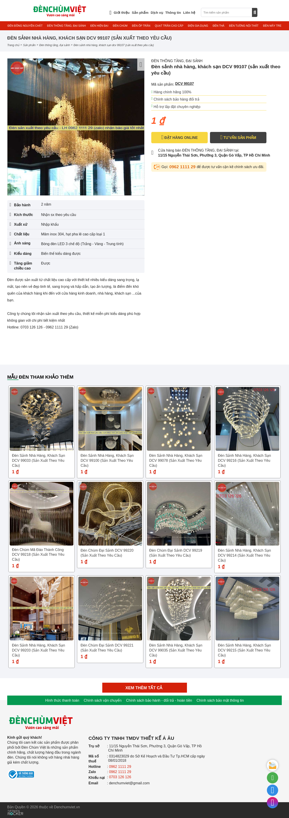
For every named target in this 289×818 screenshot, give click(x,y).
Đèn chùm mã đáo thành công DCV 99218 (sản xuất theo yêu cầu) (38, 554)
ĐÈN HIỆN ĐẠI (99, 25)
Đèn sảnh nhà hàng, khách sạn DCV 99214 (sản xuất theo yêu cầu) (244, 555)
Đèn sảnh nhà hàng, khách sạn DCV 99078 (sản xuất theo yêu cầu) (175, 460)
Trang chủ (13, 45)
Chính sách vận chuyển (102, 700)
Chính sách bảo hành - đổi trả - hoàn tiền (159, 700)
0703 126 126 (120, 777)
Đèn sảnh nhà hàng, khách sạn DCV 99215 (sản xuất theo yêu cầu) (244, 650)
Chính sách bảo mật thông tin (220, 700)
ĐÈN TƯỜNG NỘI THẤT (244, 25)
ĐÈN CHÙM (120, 25)
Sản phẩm (29, 45)
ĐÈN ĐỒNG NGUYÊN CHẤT (24, 25)
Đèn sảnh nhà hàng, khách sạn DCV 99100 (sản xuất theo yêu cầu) (107, 460)
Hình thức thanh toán (62, 700)
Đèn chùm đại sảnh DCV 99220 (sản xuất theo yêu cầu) (107, 552)
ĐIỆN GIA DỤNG (198, 25)
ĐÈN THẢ (218, 25)
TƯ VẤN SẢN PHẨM (238, 137)
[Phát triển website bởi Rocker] (15, 808)
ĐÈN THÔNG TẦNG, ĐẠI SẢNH (66, 25)
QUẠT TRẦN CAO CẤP (169, 25)
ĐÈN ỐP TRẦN (141, 25)
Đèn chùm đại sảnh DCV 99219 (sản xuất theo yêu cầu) (175, 552)
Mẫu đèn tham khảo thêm (40, 377)
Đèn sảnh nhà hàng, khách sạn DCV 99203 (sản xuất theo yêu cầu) (38, 650)
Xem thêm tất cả (145, 688)
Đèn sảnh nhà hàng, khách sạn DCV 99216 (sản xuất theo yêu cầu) (244, 460)
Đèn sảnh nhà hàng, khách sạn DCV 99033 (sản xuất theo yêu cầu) (38, 460)
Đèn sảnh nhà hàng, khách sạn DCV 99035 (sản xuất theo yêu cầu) (175, 650)
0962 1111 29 (183, 166)
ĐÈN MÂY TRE (272, 25)
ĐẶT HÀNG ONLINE (179, 137)
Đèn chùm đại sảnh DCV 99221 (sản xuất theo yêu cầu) (107, 647)
